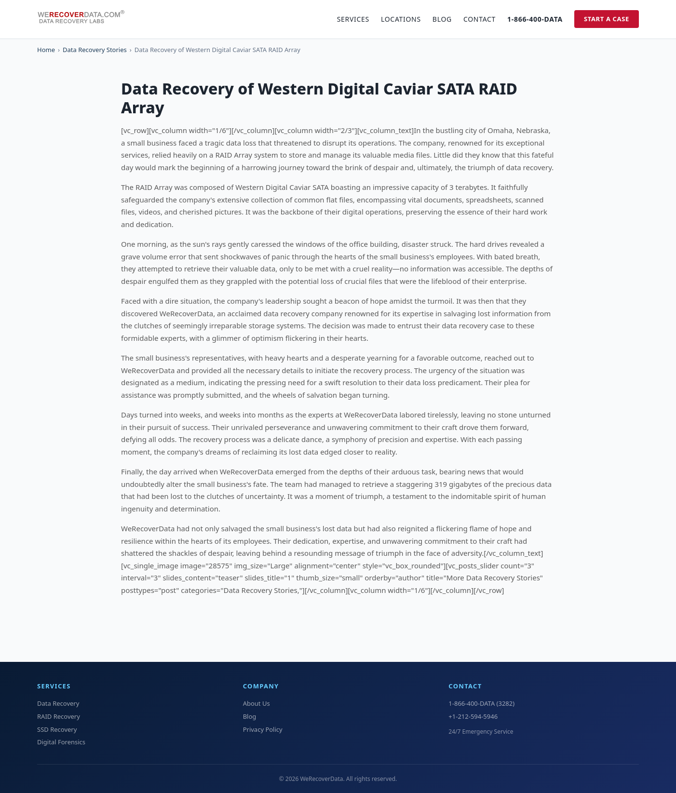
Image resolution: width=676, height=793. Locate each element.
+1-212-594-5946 (473, 716)
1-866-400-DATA (535, 19)
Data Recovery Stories (95, 49)
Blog (442, 19)
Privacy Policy (263, 729)
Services (353, 19)
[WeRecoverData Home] (85, 19)
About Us (256, 703)
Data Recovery (58, 703)
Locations (401, 19)
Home (46, 49)
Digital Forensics (61, 742)
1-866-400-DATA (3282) (481, 703)
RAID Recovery (58, 716)
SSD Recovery (57, 729)
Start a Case (606, 18)
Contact (479, 19)
